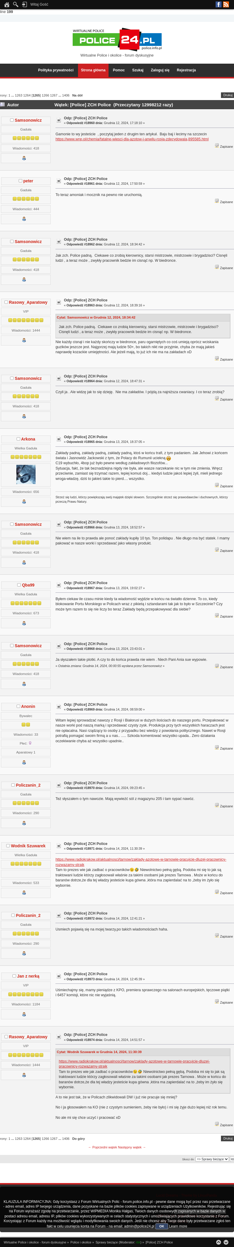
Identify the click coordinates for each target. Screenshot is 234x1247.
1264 (27, 95)
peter (28, 181)
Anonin (28, 706)
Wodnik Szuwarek (28, 846)
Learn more (178, 1226)
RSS (226, 4)
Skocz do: (188, 1159)
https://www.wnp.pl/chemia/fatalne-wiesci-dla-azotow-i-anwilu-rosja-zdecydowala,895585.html (131, 139)
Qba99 (28, 585)
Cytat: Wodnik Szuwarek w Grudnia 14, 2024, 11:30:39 (99, 1052)
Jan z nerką (28, 976)
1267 (54, 95)
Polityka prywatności (56, 70)
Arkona (28, 439)
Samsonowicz (28, 120)
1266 (45, 95)
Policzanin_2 (28, 785)
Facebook (219, 4)
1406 (65, 95)
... (13, 95)
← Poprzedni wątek (102, 1147)
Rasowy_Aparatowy (28, 302)
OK (161, 1226)
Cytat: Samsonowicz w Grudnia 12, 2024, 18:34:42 (96, 317)
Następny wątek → (132, 1147)
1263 (18, 95)
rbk (138, 1242)
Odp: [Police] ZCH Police (85, 118)
